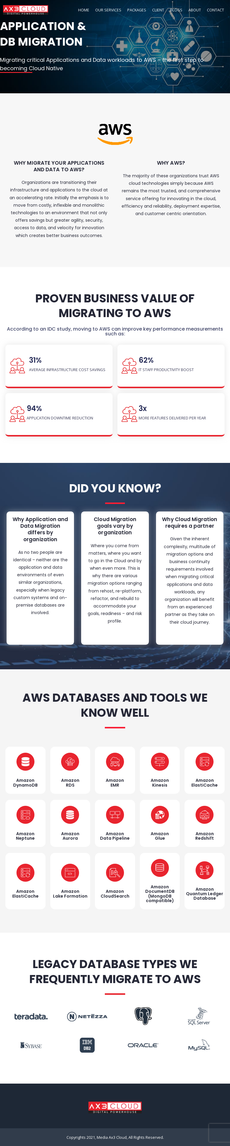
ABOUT (194, 10)
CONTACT (215, 10)
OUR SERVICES (108, 10)
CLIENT (158, 10)
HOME (83, 10)
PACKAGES (136, 10)
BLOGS (176, 10)
